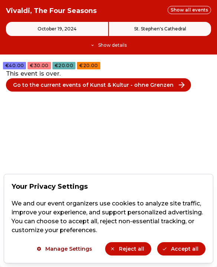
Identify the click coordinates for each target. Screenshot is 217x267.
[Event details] (108, 35)
